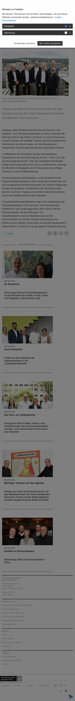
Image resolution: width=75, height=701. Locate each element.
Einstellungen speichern (24, 43)
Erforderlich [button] (9, 26)
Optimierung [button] (9, 33)
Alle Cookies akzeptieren (50, 43)
